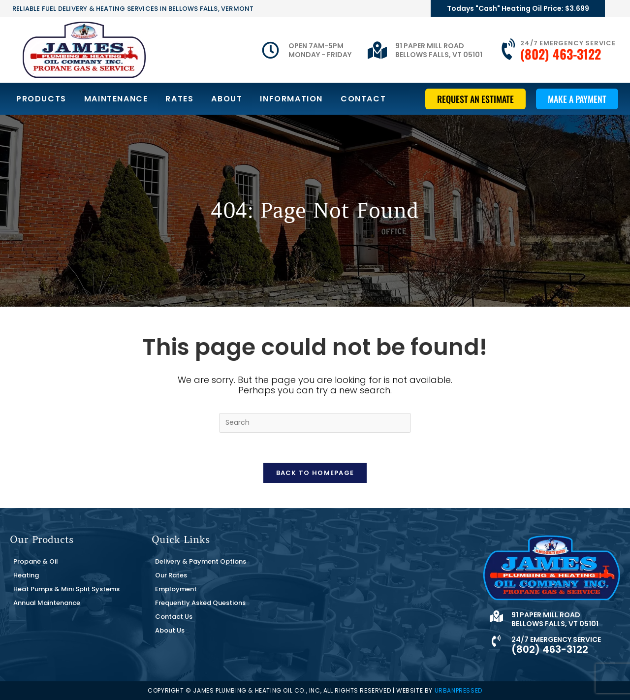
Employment (176, 589)
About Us (170, 630)
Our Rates (171, 575)
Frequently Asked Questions (200, 602)
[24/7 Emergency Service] (509, 50)
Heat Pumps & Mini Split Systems (66, 589)
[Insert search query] (315, 423)
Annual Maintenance (46, 602)
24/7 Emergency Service (568, 43)
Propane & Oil (35, 561)
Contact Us (173, 616)
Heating (26, 575)
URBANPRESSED (458, 690)
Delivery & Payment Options (200, 561)
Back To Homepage (315, 472)
